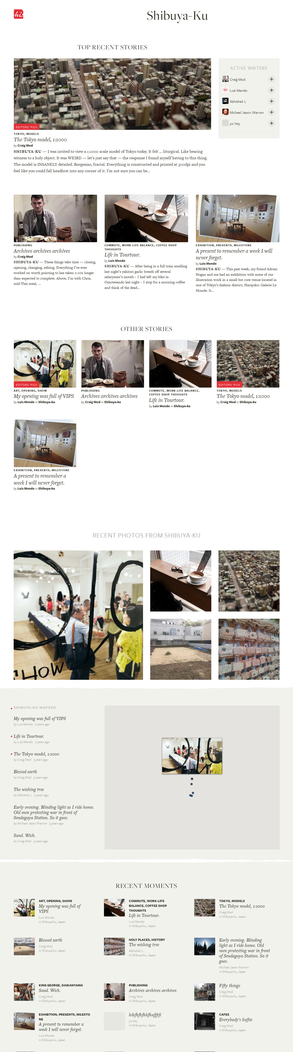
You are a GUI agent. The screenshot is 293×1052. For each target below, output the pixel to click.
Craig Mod (25, 145)
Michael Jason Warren (243, 112)
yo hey (231, 123)
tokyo (19, 134)
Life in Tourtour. (122, 254)
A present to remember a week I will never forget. (234, 254)
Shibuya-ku (28, 151)
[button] (192, 777)
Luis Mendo (234, 89)
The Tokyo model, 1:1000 (40, 139)
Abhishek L (234, 100)
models (32, 134)
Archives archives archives (42, 251)
